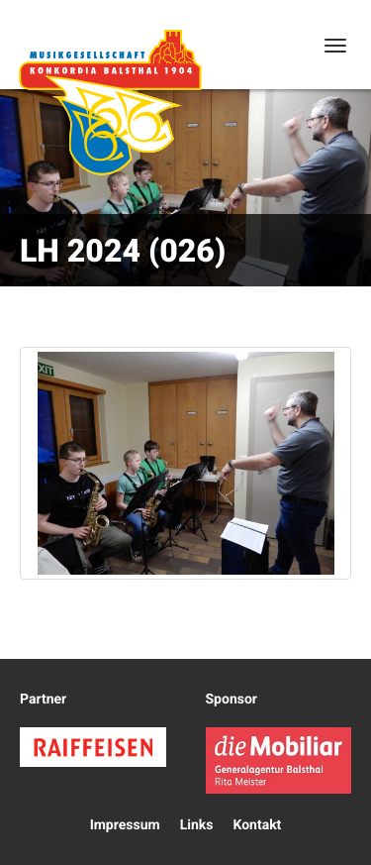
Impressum (125, 825)
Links (197, 825)
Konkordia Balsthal (110, 102)
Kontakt (256, 825)
